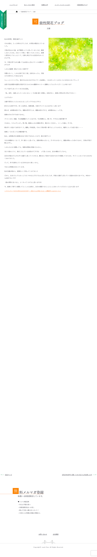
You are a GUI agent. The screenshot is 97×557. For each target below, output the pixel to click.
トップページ (13, 5)
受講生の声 (44, 5)
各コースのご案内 (29, 5)
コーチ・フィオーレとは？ (62, 5)
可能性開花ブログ (82, 5)
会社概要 (55, 534)
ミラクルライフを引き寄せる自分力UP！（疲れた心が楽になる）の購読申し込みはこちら (32, 191)
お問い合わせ (43, 534)
